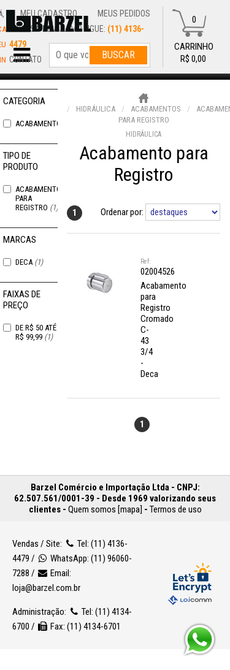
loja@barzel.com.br (46, 587)
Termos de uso (176, 509)
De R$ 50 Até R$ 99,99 (35, 332)
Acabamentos (45, 123)
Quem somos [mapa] (105, 509)
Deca (29, 262)
